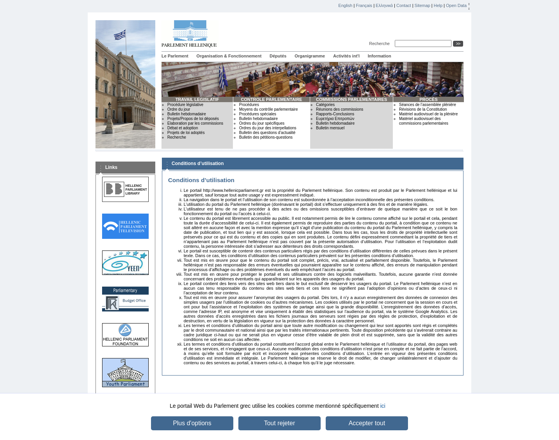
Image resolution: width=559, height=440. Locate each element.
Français (364, 5)
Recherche (380, 43)
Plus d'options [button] (192, 423)
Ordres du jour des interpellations (267, 128)
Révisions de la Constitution (423, 109)
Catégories (325, 105)
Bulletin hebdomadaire (186, 114)
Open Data (456, 5)
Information (379, 56)
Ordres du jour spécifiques (262, 123)
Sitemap (422, 5)
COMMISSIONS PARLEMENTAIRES (351, 99)
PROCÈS (428, 99)
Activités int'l (346, 56)
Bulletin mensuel (330, 128)
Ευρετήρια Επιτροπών (335, 119)
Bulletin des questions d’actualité (267, 132)
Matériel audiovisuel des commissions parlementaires (423, 121)
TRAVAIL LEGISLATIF (197, 99)
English (345, 5)
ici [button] (382, 406)
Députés (278, 56)
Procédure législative (185, 105)
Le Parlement (174, 56)
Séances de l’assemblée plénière (427, 105)
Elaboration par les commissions (195, 123)
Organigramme (310, 56)
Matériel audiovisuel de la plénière (428, 114)
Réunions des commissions (339, 109)
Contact (403, 5)
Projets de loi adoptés (186, 132)
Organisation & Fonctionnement (228, 56)
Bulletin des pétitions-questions (266, 137)
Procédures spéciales (257, 114)
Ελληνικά (384, 5)
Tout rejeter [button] (279, 423)
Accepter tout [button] (367, 423)
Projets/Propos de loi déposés (193, 119)
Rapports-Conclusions (335, 114)
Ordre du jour (178, 109)
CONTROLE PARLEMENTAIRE (271, 99)
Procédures (249, 105)
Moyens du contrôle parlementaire (268, 109)
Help (438, 5)
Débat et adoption (182, 128)
